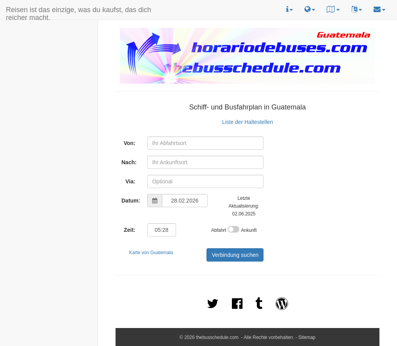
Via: (130, 181)
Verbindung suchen (235, 255)
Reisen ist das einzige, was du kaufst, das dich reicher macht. (78, 13)
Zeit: (129, 230)
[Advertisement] (24, 71)
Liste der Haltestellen (247, 122)
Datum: (130, 200)
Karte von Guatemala (151, 252)
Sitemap (306, 337)
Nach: (129, 162)
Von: (129, 143)
